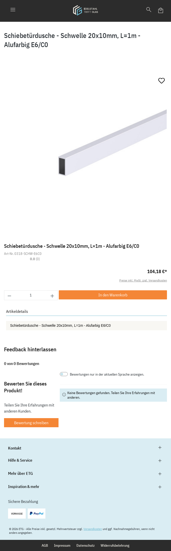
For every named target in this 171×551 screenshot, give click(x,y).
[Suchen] (149, 10)
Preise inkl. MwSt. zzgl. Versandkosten (143, 280)
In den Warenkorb (112, 294)
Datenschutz (85, 545)
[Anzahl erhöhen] (52, 295)
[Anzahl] (31, 295)
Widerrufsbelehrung (115, 545)
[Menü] (13, 10)
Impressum (62, 545)
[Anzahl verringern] (9, 295)
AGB (45, 545)
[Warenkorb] (161, 10)
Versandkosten (92, 529)
